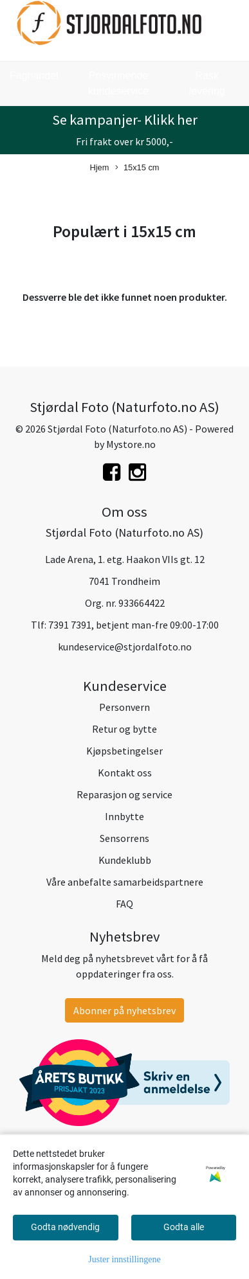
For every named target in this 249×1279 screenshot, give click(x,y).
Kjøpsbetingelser (124, 750)
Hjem (99, 167)
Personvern (124, 707)
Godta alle (183, 1227)
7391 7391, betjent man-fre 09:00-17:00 (133, 624)
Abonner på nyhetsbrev (124, 1010)
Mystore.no (131, 444)
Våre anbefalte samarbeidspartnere (124, 881)
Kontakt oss (125, 772)
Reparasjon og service (124, 794)
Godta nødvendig (65, 1227)
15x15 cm (137, 168)
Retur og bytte (124, 728)
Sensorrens (124, 838)
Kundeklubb (124, 860)
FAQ (124, 903)
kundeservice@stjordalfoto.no (125, 646)
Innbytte (124, 816)
